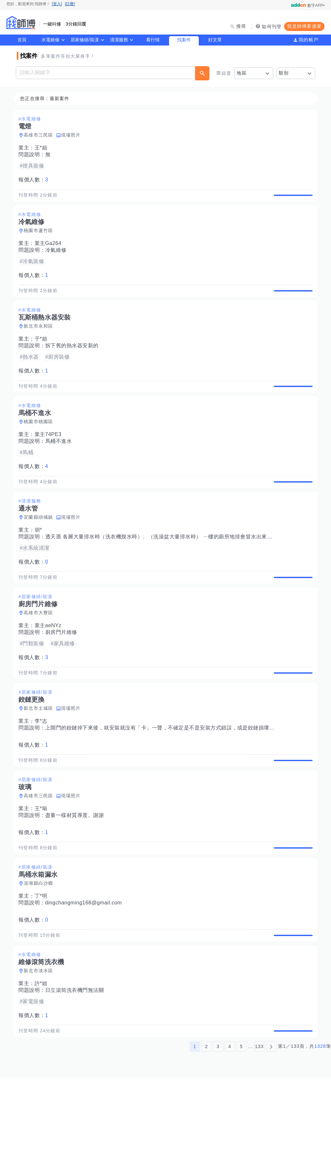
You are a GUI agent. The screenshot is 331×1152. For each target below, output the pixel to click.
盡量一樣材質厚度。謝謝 (76, 867)
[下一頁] (271, 1120)
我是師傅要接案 (304, 26)
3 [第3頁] (218, 1120)
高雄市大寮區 (40, 650)
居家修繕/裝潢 (84, 39)
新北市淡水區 (40, 1037)
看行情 (153, 39)
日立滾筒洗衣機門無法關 (76, 1057)
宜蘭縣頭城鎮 (40, 547)
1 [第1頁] (194, 1120)
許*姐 (43, 1050)
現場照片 (73, 135)
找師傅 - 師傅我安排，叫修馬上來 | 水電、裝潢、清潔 (21, 22)
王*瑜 (43, 860)
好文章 (215, 39)
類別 (284, 73)
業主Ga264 (50, 251)
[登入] (57, 4)
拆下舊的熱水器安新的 (74, 360)
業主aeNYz (50, 663)
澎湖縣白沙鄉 (40, 942)
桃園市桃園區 (40, 444)
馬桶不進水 (60, 463)
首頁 (22, 39)
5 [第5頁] (241, 1120)
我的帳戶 (308, 39)
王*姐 (43, 148)
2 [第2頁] (206, 1120)
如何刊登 (272, 26)
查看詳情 (291, 198)
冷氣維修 (58, 257)
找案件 (184, 39)
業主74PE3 (50, 457)
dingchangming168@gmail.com (85, 962)
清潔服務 (119, 39)
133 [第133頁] (259, 1120)
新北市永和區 (40, 341)
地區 (242, 73)
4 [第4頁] (229, 1120)
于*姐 (43, 354)
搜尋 (241, 26)
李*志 (43, 766)
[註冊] (70, 4)
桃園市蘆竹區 (40, 238)
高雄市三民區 (40, 135)
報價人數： (35, 180)
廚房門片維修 (63, 669)
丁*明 (43, 955)
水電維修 (50, 39)
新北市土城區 (40, 753)
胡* (40, 560)
